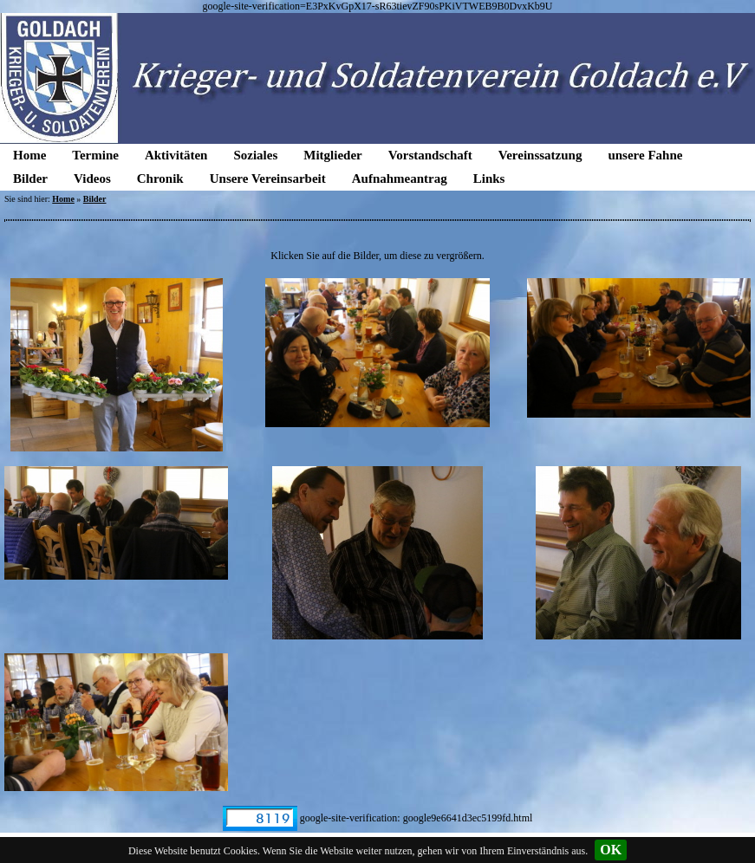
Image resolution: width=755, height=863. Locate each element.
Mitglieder (332, 155)
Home (29, 155)
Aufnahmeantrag (399, 178)
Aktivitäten (176, 155)
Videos (92, 178)
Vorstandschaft (430, 155)
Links (489, 178)
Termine (95, 155)
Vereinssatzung (540, 155)
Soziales (255, 155)
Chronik (160, 178)
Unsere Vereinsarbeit (268, 178)
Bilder (30, 178)
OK (611, 849)
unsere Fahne (645, 155)
